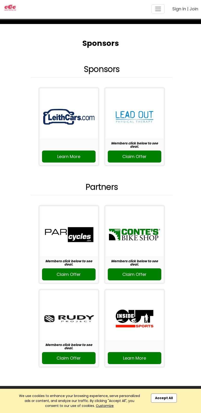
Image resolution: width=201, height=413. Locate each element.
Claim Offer (134, 156)
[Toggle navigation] (158, 9)
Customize (105, 405)
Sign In (179, 9)
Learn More (68, 156)
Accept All (164, 398)
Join (193, 9)
